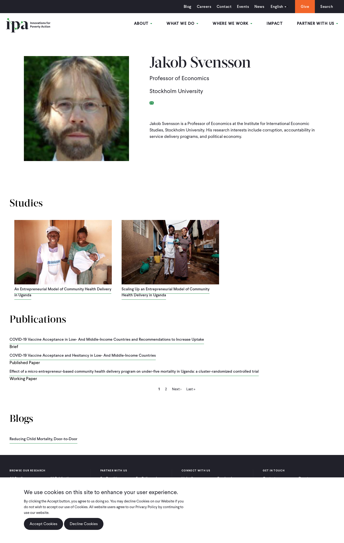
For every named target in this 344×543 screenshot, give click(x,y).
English (277, 6)
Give (305, 6)
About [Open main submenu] (143, 23)
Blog (187, 6)
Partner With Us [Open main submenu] (317, 23)
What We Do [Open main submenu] (182, 23)
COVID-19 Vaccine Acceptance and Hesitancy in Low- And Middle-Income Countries (83, 355)
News (259, 6)
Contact (224, 6)
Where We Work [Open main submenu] (232, 23)
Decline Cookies (84, 523)
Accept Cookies (43, 523)
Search (326, 6)
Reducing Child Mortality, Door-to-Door (43, 438)
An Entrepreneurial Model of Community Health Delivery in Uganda (62, 292)
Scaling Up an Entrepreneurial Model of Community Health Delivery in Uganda (166, 292)
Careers (204, 6)
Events (243, 6)
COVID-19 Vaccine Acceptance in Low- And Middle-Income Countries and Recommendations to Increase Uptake (107, 339)
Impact (275, 23)
